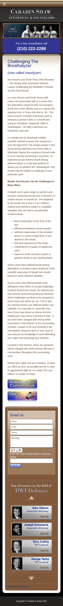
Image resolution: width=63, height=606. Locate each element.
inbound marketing (17, 586)
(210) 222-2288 (31, 48)
